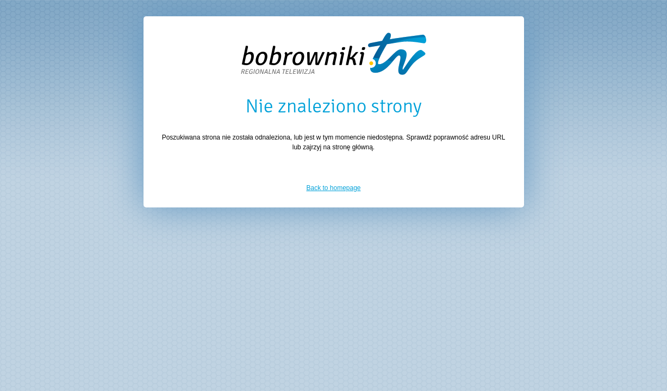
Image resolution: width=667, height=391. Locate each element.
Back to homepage (333, 188)
